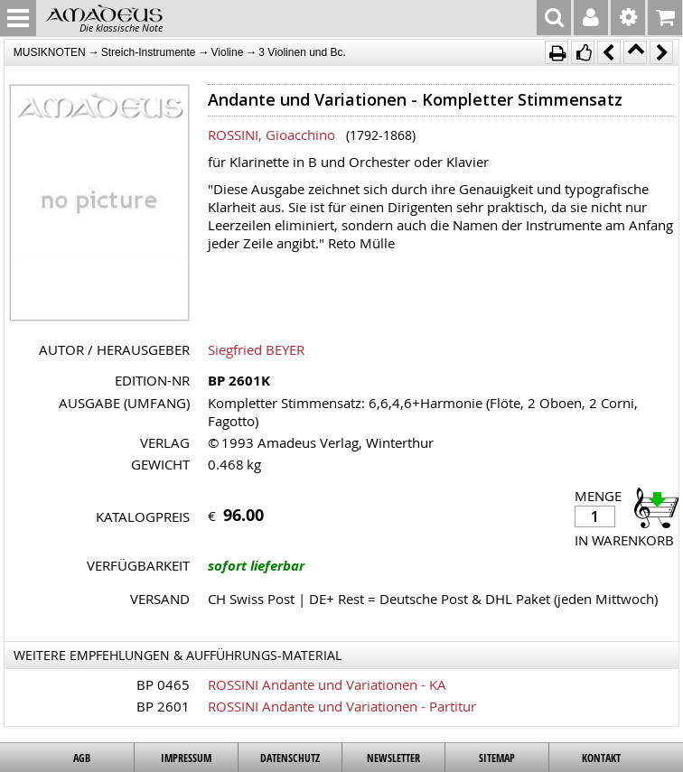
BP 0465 (163, 684)
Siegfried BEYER (256, 349)
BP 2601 (163, 706)
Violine (227, 52)
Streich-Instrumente (148, 52)
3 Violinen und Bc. (302, 52)
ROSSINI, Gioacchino (271, 135)
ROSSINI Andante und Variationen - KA (327, 684)
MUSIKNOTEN (50, 52)
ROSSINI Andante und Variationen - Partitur (342, 706)
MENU (18, 18)
